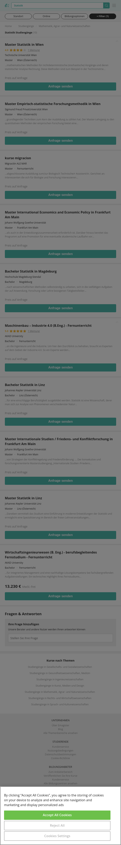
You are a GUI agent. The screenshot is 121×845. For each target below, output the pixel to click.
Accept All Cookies (57, 815)
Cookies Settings (57, 836)
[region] (60, 815)
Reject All (57, 825)
